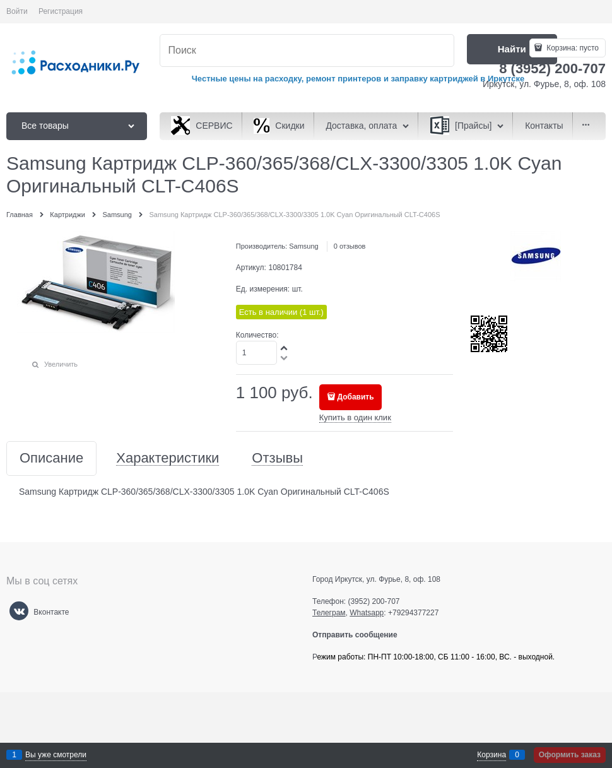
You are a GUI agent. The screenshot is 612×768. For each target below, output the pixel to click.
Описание (51, 458)
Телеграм (329, 612)
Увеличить (61, 364)
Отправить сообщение (360, 634)
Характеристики (167, 458)
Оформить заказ (570, 754)
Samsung (303, 246)
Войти (17, 11)
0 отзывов (350, 246)
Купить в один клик (355, 417)
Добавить (355, 397)
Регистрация (60, 11)
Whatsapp (367, 612)
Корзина (491, 755)
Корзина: (571, 48)
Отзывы (277, 458)
